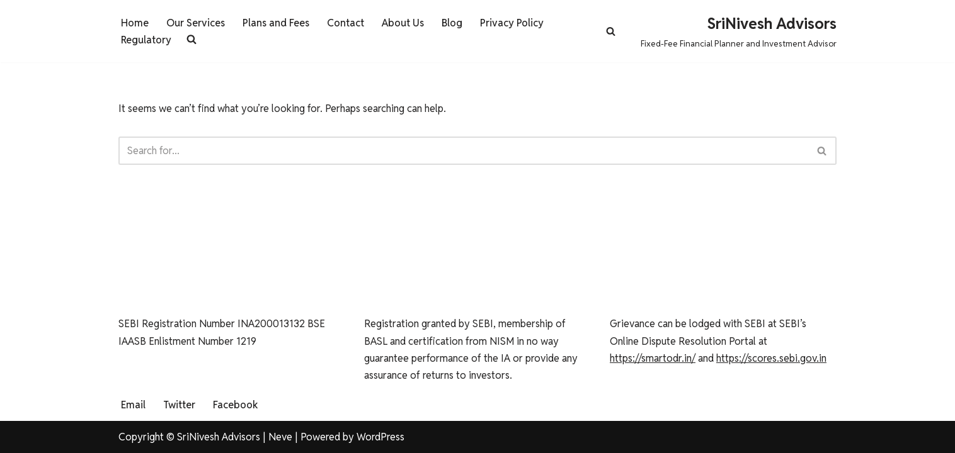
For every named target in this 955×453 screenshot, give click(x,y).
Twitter (179, 404)
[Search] (610, 31)
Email (133, 404)
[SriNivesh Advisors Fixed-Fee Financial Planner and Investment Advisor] (739, 31)
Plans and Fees (276, 23)
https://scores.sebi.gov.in (771, 358)
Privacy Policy (512, 23)
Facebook (235, 404)
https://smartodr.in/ (652, 358)
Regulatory (146, 40)
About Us (403, 23)
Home (135, 23)
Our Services (195, 23)
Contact (345, 23)
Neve (280, 437)
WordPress (380, 437)
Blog (452, 23)
